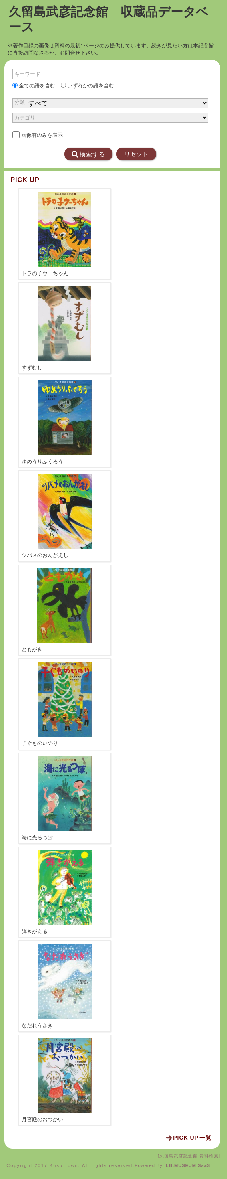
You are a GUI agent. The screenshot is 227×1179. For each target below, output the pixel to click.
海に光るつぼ (37, 838)
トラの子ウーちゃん (45, 273)
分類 (19, 102)
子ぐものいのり (40, 743)
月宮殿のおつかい (42, 1119)
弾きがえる (35, 931)
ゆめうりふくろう (42, 461)
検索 (88, 154)
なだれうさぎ (37, 1026)
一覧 (192, 1137)
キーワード (27, 74)
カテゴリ (24, 118)
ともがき (32, 649)
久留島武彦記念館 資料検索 (189, 1155)
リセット (136, 154)
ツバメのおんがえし (45, 555)
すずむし (32, 368)
